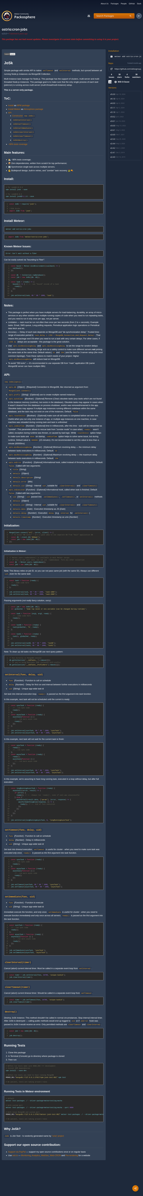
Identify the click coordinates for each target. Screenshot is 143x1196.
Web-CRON (55, 1155)
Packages (115, 3)
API (10, 112)
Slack (139, 3)
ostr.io (15, 1155)
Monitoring (26, 1155)
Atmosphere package (33, 109)
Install (11, 105)
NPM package (23, 105)
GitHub (132, 3)
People (123, 3)
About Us (104, 3)
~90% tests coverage (17, 144)
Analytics (36, 1155)
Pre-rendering (71, 1155)
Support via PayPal (17, 1152)
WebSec (45, 1155)
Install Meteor (14, 109)
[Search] (88, 16)
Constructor (23, 116)
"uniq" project (58, 1136)
